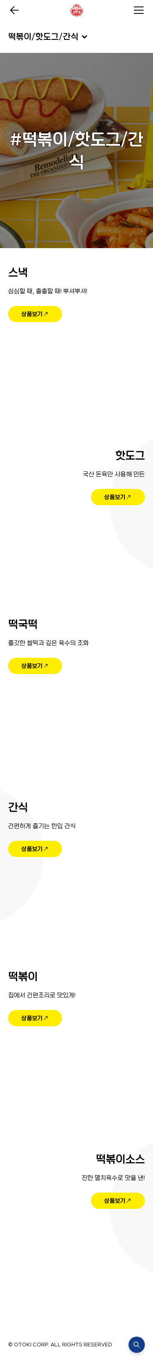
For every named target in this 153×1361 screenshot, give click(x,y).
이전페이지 (14, 10)
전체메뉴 (139, 10)
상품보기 (31, 314)
